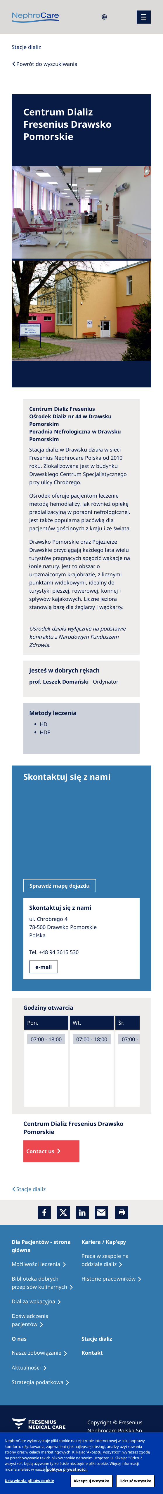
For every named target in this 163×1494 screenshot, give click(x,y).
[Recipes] (47, 1282)
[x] (63, 1212)
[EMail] (101, 1212)
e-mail (43, 966)
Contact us (40, 1151)
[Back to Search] (44, 64)
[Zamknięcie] (153, 1441)
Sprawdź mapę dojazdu (60, 885)
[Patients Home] (47, 1246)
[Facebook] (44, 1212)
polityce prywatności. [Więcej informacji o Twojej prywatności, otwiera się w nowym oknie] (67, 1469)
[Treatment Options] (42, 1264)
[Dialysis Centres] (26, 47)
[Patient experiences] (47, 1320)
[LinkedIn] (82, 1212)
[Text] (29, 1189)
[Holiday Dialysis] (39, 1301)
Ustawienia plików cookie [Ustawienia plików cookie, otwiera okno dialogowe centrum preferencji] (29, 1480)
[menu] (144, 17)
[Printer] (121, 1212)
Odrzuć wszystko (135, 1481)
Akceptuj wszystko (91, 1481)
